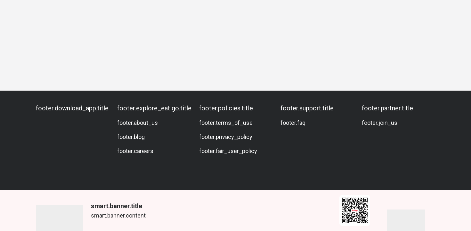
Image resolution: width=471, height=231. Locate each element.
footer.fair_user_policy (228, 151)
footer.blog (131, 136)
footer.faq (292, 122)
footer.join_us (379, 122)
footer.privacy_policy (225, 136)
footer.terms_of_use (226, 122)
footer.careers (135, 151)
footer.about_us (137, 122)
